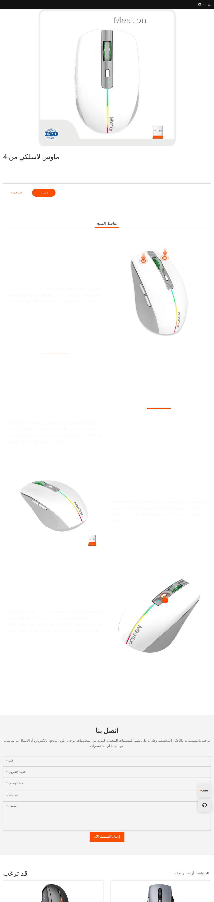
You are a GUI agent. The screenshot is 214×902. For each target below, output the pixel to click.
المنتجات (203, 873)
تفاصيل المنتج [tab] (107, 224)
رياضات (179, 873)
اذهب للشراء (16, 193)
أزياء (191, 873)
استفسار (44, 193)
